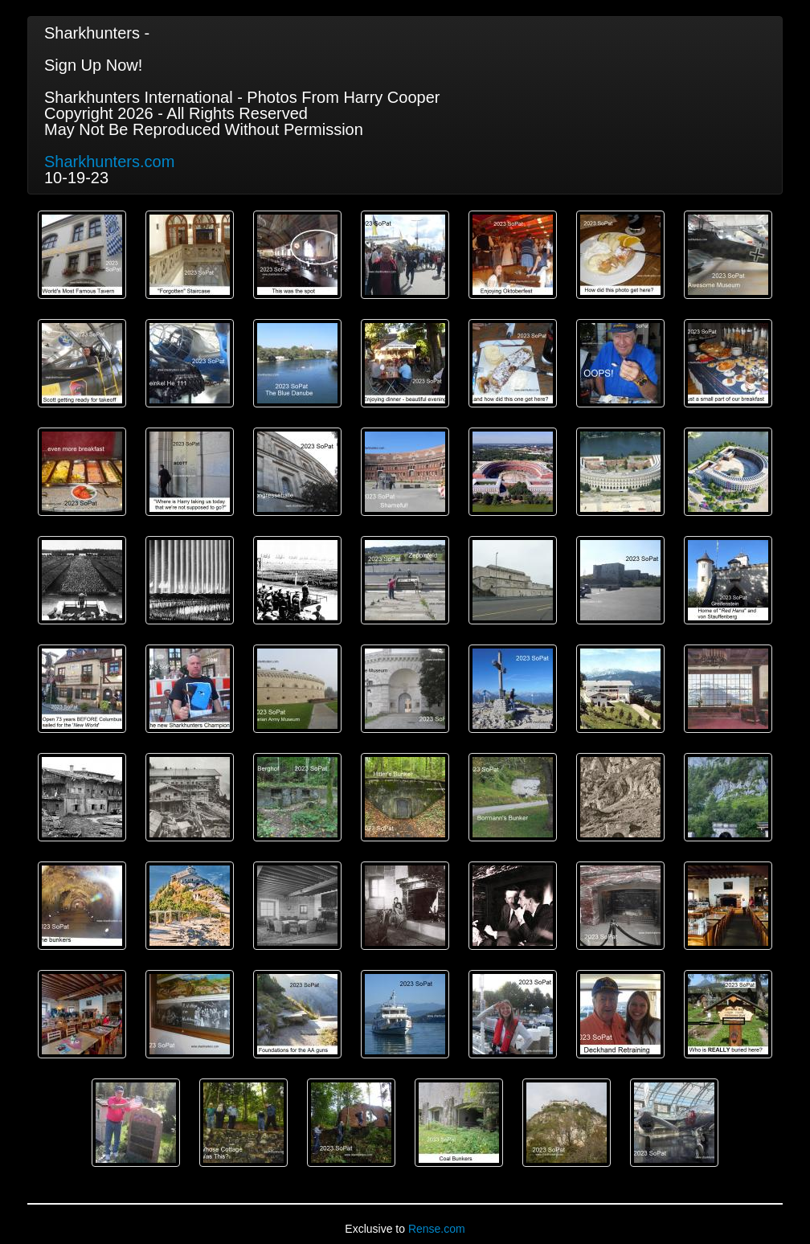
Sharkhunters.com (109, 161)
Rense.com (436, 1228)
